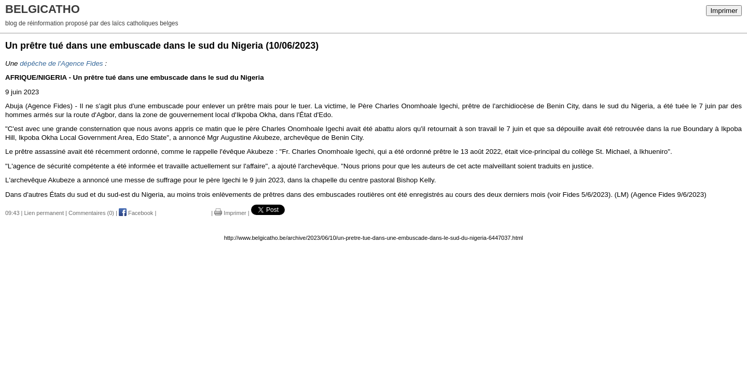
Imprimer (724, 11)
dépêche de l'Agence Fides (61, 63)
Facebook (136, 213)
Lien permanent (44, 213)
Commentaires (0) (91, 213)
